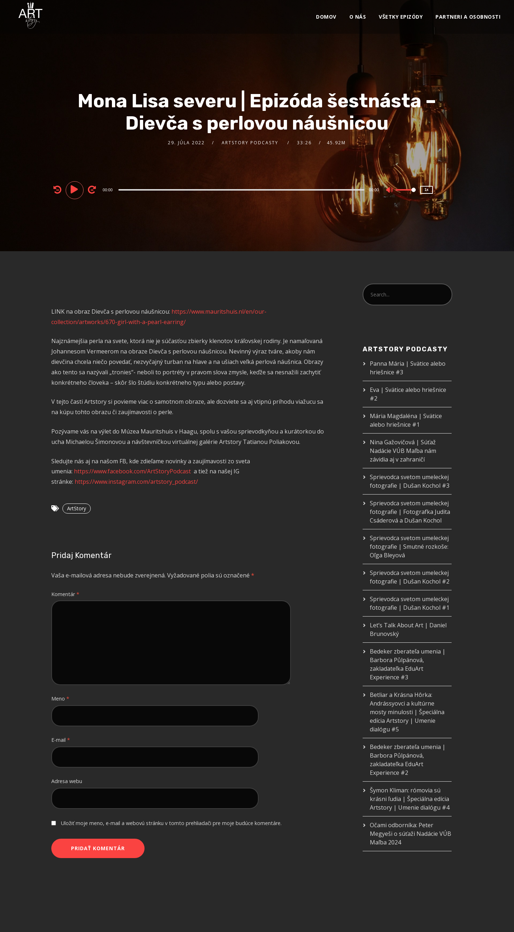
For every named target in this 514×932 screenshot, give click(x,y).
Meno (60, 698)
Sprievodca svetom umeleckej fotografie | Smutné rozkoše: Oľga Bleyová (409, 546)
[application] (242, 189)
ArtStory (76, 508)
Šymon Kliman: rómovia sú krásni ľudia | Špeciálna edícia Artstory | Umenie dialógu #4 (409, 798)
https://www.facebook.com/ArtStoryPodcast (132, 471)
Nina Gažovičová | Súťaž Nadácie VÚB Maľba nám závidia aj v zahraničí (403, 450)
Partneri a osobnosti (467, 16)
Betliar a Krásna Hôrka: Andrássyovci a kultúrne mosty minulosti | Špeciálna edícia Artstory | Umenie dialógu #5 (407, 712)
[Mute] (389, 190)
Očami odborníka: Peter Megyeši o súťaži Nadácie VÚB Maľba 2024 (410, 833)
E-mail (60, 739)
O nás (357, 16)
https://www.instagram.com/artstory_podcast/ (136, 482)
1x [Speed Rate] (426, 190)
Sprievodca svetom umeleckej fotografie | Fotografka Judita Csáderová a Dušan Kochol (410, 511)
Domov (326, 16)
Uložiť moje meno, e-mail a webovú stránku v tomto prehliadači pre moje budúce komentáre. (171, 823)
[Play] (76, 189)
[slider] (241, 190)
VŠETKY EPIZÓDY (401, 16)
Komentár (65, 594)
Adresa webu (66, 781)
